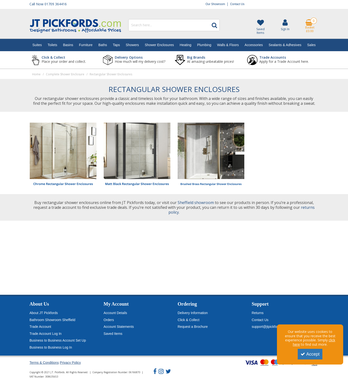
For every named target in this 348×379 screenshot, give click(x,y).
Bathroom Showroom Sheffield (52, 320)
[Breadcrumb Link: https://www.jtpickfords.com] (36, 74)
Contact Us (237, 4)
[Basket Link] (310, 26)
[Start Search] (214, 25)
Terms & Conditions (44, 363)
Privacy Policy (70, 363)
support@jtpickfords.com (270, 327)
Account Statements (119, 327)
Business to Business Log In (50, 347)
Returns (258, 313)
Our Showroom (215, 4)
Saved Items (113, 334)
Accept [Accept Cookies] (310, 354)
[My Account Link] (285, 25)
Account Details (115, 313)
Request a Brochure (193, 327)
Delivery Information (193, 313)
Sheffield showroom (196, 202)
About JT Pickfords (43, 313)
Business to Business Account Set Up (57, 340)
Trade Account (40, 327)
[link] (155, 371)
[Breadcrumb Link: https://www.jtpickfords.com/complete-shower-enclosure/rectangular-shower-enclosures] (111, 74)
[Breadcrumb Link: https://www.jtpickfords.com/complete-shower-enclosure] (65, 74)
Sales (311, 45)
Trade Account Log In (45, 334)
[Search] (168, 25)
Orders (109, 320)
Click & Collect (188, 320)
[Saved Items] (260, 27)
